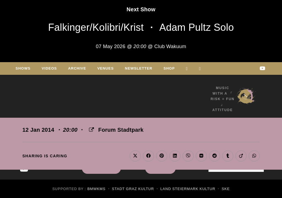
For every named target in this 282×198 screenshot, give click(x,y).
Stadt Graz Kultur (133, 189)
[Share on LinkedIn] (174, 155)
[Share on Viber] (188, 155)
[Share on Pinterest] (161, 155)
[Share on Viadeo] (240, 155)
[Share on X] (135, 155)
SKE (226, 189)
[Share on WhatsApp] (254, 155)
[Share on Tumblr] (227, 155)
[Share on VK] (201, 155)
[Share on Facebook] (148, 155)
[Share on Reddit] (214, 155)
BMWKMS (96, 189)
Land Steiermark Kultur (187, 189)
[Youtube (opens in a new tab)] (262, 68)
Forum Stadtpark (121, 130)
